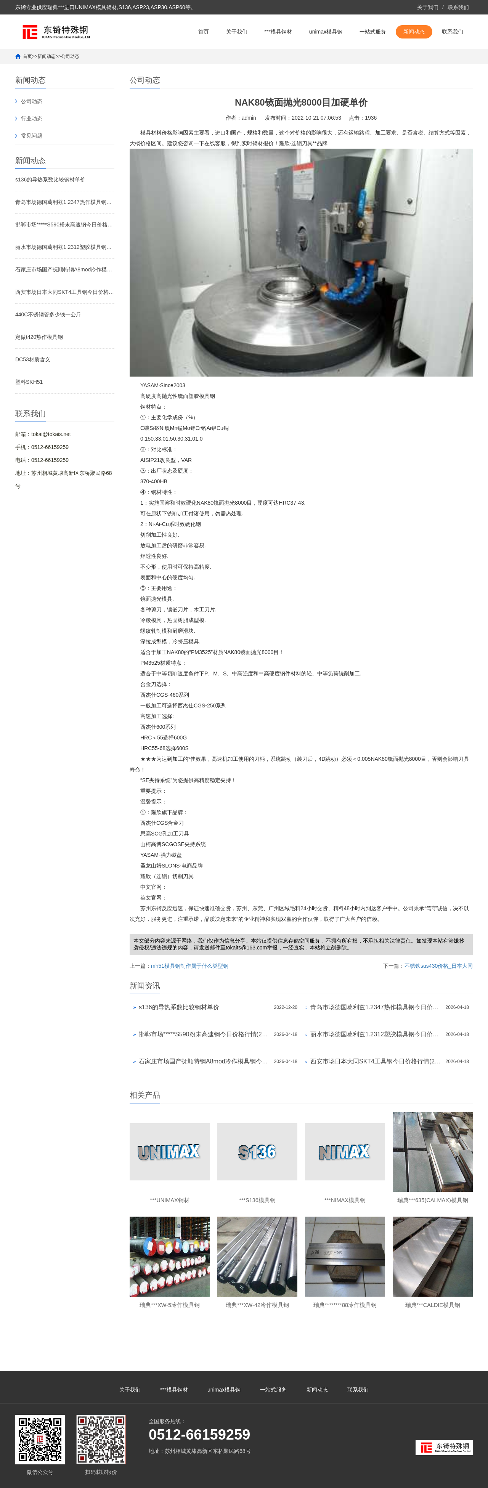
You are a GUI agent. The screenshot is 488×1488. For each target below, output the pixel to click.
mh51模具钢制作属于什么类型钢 (189, 966)
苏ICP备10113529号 (217, 1478)
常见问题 (31, 136)
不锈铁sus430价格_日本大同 (439, 966)
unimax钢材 (426, 1478)
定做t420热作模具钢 (39, 337)
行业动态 (31, 118)
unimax (379, 1478)
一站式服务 (373, 32)
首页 (203, 32)
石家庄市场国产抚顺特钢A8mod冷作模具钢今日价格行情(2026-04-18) (64, 269)
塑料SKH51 (29, 382)
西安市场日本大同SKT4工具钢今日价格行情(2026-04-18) (64, 292)
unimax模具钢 (325, 32)
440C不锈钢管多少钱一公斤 (48, 314)
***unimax (399, 1478)
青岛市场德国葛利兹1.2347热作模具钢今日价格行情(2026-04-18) (64, 202)
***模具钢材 (278, 32)
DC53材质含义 (32, 359)
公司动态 (70, 56)
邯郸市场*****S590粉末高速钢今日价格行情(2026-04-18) (64, 224)
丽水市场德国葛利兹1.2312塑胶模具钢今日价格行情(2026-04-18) (64, 247)
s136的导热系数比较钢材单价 (50, 179)
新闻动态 (414, 32)
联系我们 (458, 7)
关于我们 (427, 7)
